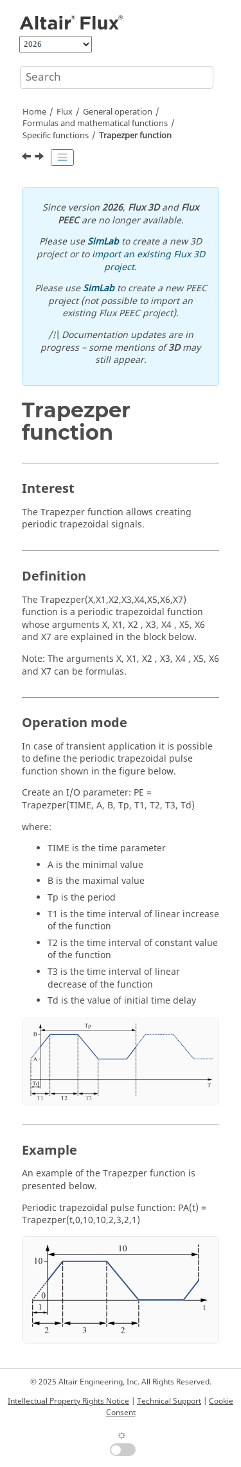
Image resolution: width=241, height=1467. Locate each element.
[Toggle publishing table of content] (62, 157)
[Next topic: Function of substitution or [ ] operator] (40, 158)
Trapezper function (135, 135)
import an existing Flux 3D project (148, 261)
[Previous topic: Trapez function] (27, 158)
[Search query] (116, 77)
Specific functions (55, 135)
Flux (65, 112)
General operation (117, 112)
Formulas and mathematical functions (95, 123)
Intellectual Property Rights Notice (68, 1401)
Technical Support (169, 1401)
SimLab (103, 241)
